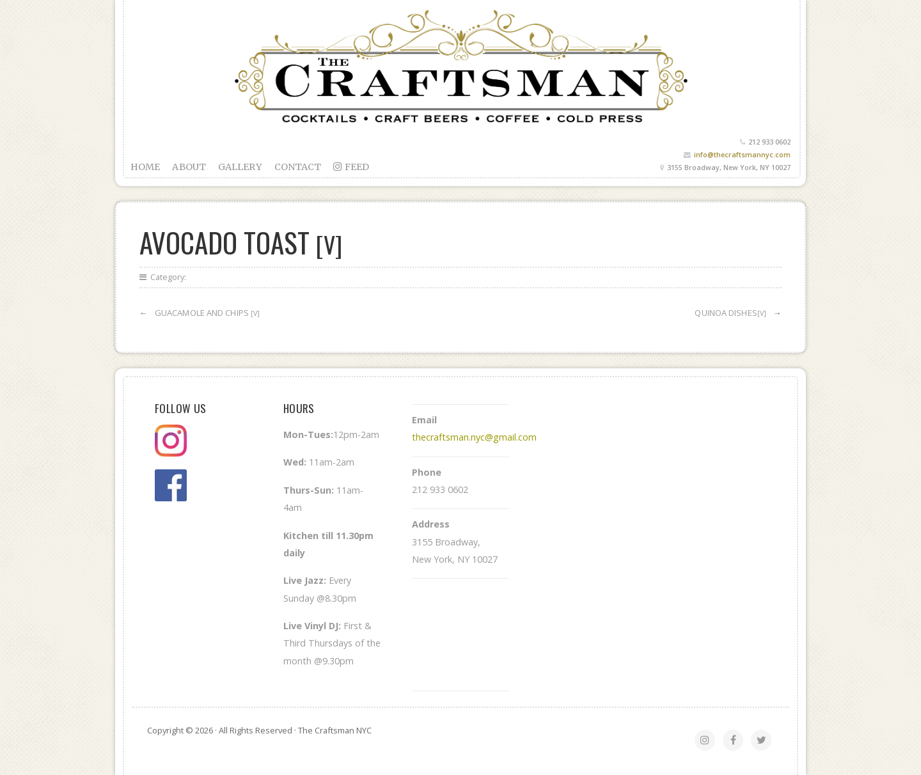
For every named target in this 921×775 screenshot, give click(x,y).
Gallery (240, 167)
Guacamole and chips (207, 312)
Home (145, 167)
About (189, 167)
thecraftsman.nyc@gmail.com (474, 437)
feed (351, 167)
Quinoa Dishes (730, 312)
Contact (298, 167)
